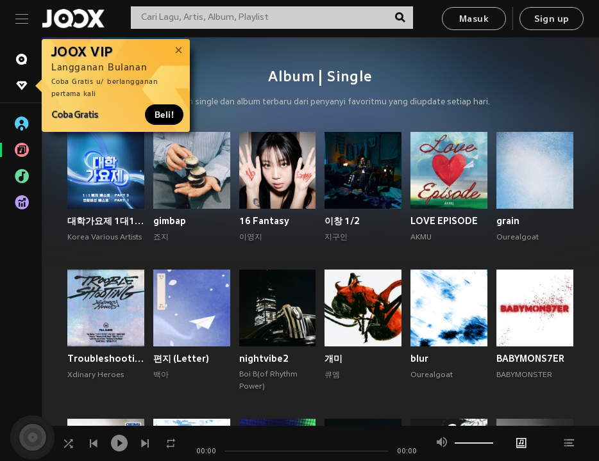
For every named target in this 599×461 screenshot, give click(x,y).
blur (419, 358)
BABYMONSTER (524, 375)
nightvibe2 (264, 358)
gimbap (169, 221)
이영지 (250, 237)
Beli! (164, 114)
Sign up (551, 19)
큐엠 (332, 375)
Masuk (474, 19)
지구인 (336, 237)
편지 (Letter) (181, 358)
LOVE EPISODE (444, 221)
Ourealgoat (517, 237)
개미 (333, 358)
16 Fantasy (264, 221)
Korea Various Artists (104, 237)
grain (507, 221)
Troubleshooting (105, 358)
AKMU (421, 237)
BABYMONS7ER (530, 358)
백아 (161, 375)
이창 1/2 (342, 221)
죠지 (161, 237)
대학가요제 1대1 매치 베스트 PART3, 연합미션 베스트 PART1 (105, 221)
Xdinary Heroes (95, 375)
